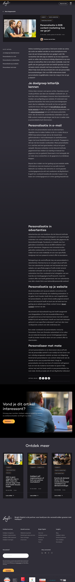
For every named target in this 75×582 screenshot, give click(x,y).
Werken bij (41, 528)
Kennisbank (59, 532)
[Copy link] (49, 369)
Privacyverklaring (33, 580)
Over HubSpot (60, 530)
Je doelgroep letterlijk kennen (11, 53)
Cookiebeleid (43, 580)
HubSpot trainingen (8, 530)
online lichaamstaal (37, 112)
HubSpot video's (60, 526)
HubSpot (43, 17)
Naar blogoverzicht (9, 11)
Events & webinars (61, 528)
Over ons (40, 523)
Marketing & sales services (28, 526)
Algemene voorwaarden (55, 580)
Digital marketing (53, 17)
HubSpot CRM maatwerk (9, 528)
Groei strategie (25, 528)
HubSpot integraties (8, 523)
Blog (57, 523)
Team (39, 532)
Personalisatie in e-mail (9, 56)
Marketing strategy (46, 20)
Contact (40, 530)
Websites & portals (26, 523)
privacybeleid (18, 553)
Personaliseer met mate (9, 67)
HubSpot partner (42, 526)
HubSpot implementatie (9, 526)
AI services (24, 530)
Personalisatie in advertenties (11, 60)
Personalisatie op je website (10, 63)
